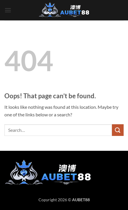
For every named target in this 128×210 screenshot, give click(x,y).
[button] (7, 10)
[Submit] (118, 130)
